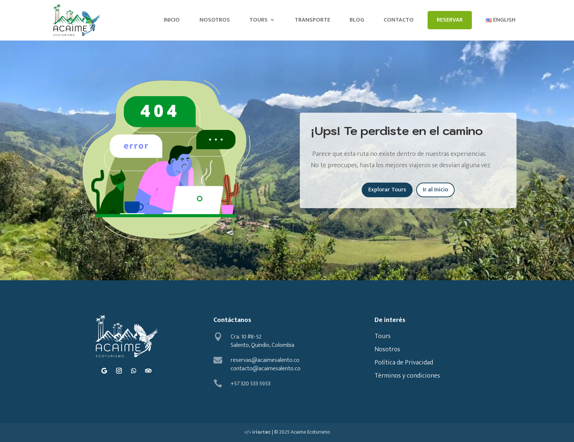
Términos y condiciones (407, 375)
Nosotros (215, 20)
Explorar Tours (387, 190)
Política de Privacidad (403, 362)
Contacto (399, 20)
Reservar (450, 20)
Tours (258, 20)
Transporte (312, 20)
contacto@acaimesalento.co (266, 369)
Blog (357, 20)
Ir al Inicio (435, 190)
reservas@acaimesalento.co (265, 360)
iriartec (261, 432)
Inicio (172, 20)
